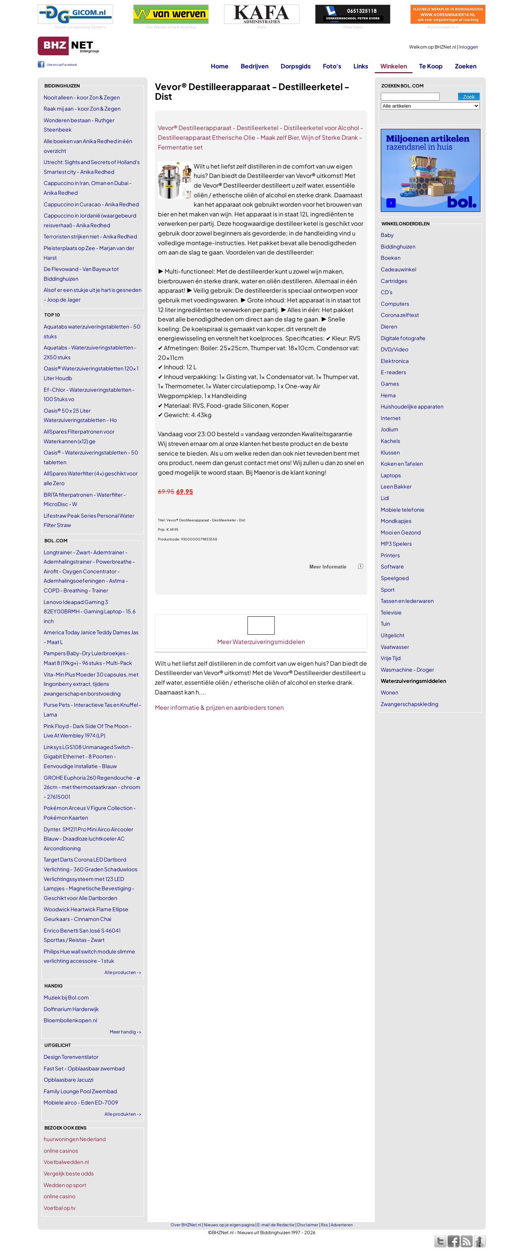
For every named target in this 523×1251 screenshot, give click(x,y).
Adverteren (342, 1224)
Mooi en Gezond (401, 532)
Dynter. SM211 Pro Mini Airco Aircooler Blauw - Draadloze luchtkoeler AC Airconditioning (88, 838)
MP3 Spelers (396, 543)
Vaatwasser (395, 646)
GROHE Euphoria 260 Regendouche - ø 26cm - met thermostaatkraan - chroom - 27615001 (92, 787)
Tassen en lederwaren (407, 600)
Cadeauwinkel (398, 269)
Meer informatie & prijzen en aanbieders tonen (219, 707)
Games (390, 383)
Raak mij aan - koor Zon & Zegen (82, 108)
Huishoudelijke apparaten (412, 406)
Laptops (391, 475)
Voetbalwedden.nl (66, 1161)
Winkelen (393, 66)
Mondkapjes (396, 520)
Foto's (332, 66)
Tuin (385, 623)
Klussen (390, 452)
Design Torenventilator (71, 1056)
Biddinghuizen (398, 246)
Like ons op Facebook (62, 65)
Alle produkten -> (123, 1114)
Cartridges (394, 280)
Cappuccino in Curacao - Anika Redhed (91, 204)
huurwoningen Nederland (75, 1139)
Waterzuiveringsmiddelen (413, 680)
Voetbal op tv (59, 1207)
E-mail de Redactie (276, 1224)
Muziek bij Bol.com (66, 997)
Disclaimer (307, 1224)
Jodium (389, 429)
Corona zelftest (400, 314)
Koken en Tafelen (402, 463)
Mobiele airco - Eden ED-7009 (81, 1102)
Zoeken (465, 66)
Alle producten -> (123, 972)
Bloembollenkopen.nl (70, 1020)
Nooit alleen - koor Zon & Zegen (82, 97)
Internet (391, 418)
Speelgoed (395, 577)
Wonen (389, 692)
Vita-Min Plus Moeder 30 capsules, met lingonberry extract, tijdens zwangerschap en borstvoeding (91, 684)
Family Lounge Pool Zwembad (80, 1091)
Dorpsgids (296, 66)
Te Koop (431, 66)
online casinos (61, 1150)
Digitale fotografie (403, 338)
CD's (386, 292)
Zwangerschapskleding (409, 703)
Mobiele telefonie (402, 509)
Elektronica (395, 360)
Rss (324, 1224)
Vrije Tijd (391, 657)
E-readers (393, 372)
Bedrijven (254, 66)
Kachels (390, 440)
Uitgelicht (392, 635)
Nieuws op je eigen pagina (229, 1224)
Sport (388, 589)
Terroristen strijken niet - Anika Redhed (90, 236)
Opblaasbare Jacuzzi (68, 1079)
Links (361, 66)
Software (392, 566)
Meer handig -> (125, 1032)
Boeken (391, 257)
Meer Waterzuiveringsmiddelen (261, 641)
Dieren (389, 326)
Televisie (391, 612)
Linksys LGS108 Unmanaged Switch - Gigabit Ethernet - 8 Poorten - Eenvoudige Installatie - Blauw (89, 756)
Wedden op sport (65, 1184)
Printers (390, 555)
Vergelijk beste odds (69, 1173)
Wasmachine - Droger (407, 669)
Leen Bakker (396, 486)
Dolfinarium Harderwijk (71, 1008)
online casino (59, 1196)
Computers (395, 303)
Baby (387, 234)
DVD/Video (394, 349)
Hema (388, 395)
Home (219, 66)
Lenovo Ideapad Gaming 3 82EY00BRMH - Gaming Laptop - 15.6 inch (90, 611)
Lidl (385, 497)
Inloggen (468, 47)
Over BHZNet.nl (186, 1224)
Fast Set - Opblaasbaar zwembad (84, 1068)
